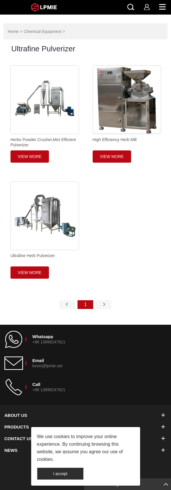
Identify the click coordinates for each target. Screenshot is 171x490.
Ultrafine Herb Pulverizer (32, 255)
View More (30, 156)
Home (13, 31)
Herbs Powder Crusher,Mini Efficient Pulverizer (43, 142)
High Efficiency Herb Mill (115, 139)
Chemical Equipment (42, 31)
